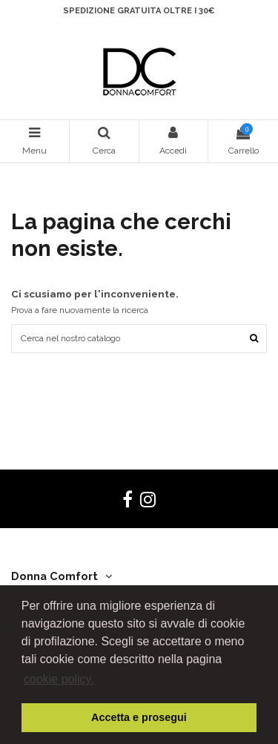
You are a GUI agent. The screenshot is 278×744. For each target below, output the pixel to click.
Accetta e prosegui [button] (139, 717)
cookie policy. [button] (59, 679)
